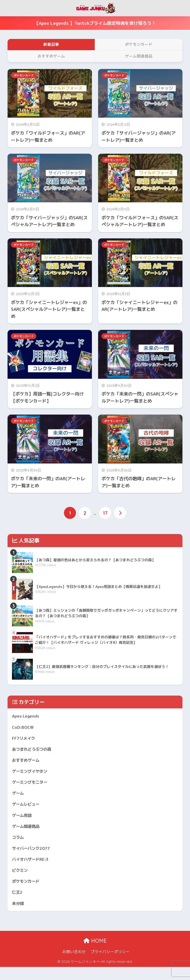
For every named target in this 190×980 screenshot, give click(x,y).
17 (105, 513)
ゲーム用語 (23, 822)
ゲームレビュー (27, 810)
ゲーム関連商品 (27, 834)
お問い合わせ (74, 964)
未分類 (18, 916)
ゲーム (18, 799)
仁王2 (18, 904)
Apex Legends (27, 717)
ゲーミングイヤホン (32, 775)
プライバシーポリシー (110, 964)
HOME (95, 953)
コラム (18, 846)
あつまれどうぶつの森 (34, 752)
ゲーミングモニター (32, 787)
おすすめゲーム (27, 764)
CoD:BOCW (23, 729)
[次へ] (121, 513)
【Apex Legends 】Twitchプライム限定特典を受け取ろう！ (95, 23)
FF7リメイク (24, 740)
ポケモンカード (24, 75)
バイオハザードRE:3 (32, 869)
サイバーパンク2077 (33, 857)
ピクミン (21, 881)
